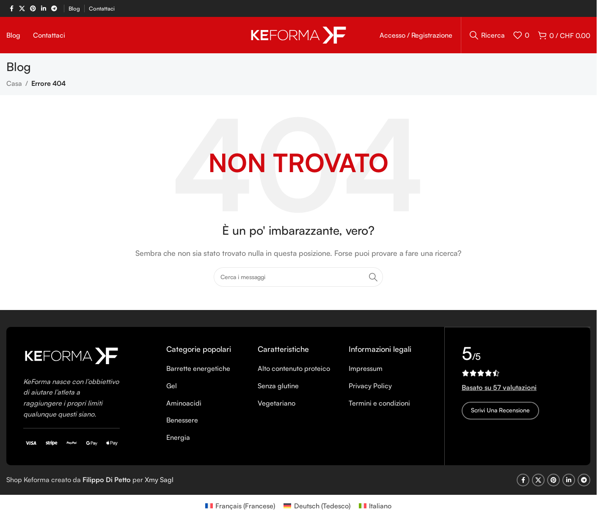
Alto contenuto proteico (294, 370)
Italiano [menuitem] (380, 507)
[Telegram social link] (54, 8)
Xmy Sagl (159, 481)
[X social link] (22, 8)
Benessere (182, 421)
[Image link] (71, 356)
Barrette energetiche (198, 370)
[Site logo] (298, 35)
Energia (178, 438)
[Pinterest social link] (33, 8)
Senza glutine (278, 387)
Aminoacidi (183, 404)
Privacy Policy (370, 387)
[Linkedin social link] (44, 8)
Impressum (366, 370)
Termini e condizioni (379, 404)
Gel (171, 387)
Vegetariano (276, 404)
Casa (14, 85)
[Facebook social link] (11, 8)
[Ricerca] (487, 35)
